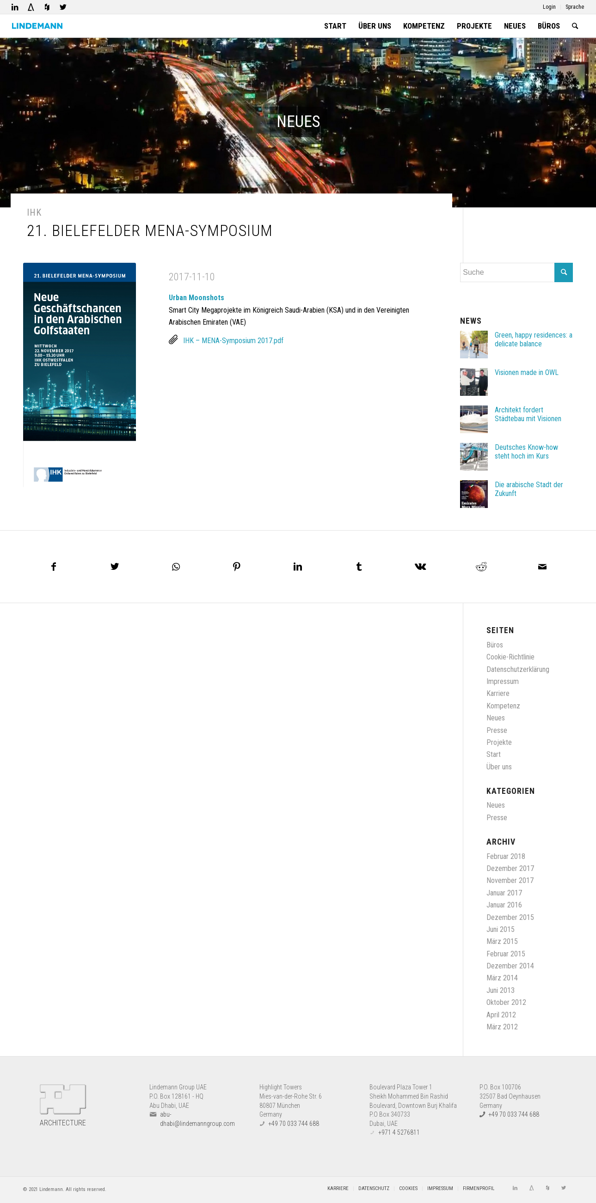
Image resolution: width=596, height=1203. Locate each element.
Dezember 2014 (510, 965)
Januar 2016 (504, 905)
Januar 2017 (504, 892)
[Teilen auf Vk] (420, 567)
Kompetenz (503, 705)
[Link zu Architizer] (31, 7)
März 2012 (502, 1026)
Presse (496, 729)
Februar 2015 (505, 953)
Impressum (502, 681)
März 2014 (502, 977)
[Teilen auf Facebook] (53, 567)
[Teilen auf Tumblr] (359, 567)
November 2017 (510, 880)
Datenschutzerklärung (517, 669)
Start (493, 754)
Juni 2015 (500, 929)
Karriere (498, 693)
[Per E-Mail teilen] (542, 567)
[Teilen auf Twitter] (114, 567)
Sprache (574, 7)
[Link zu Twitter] (63, 7)
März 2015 (502, 941)
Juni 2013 (500, 989)
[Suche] (575, 25)
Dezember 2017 (510, 868)
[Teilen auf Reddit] (481, 567)
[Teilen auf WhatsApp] (175, 567)
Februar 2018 (505, 856)
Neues (495, 717)
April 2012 (501, 1014)
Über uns (499, 766)
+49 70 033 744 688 (293, 1123)
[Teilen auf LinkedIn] (297, 567)
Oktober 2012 (506, 1002)
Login (549, 7)
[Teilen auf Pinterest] (236, 567)
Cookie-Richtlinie (510, 657)
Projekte (499, 742)
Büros (494, 644)
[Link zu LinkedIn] (15, 7)
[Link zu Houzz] (47, 7)
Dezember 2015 (510, 917)
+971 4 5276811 (399, 1132)
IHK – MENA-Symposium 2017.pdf (233, 340)
